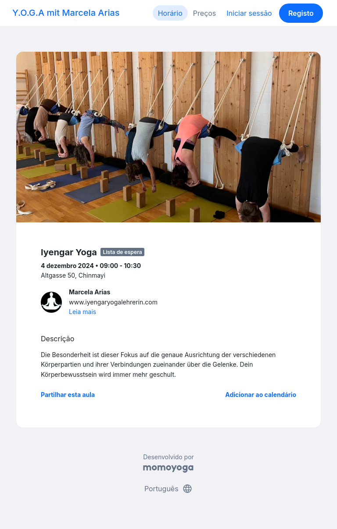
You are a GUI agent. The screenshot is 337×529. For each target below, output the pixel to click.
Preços (204, 13)
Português (168, 488)
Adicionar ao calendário (260, 394)
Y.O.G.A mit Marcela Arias (66, 12)
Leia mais (82, 311)
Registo (301, 13)
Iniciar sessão (249, 13)
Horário (170, 13)
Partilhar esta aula (68, 394)
